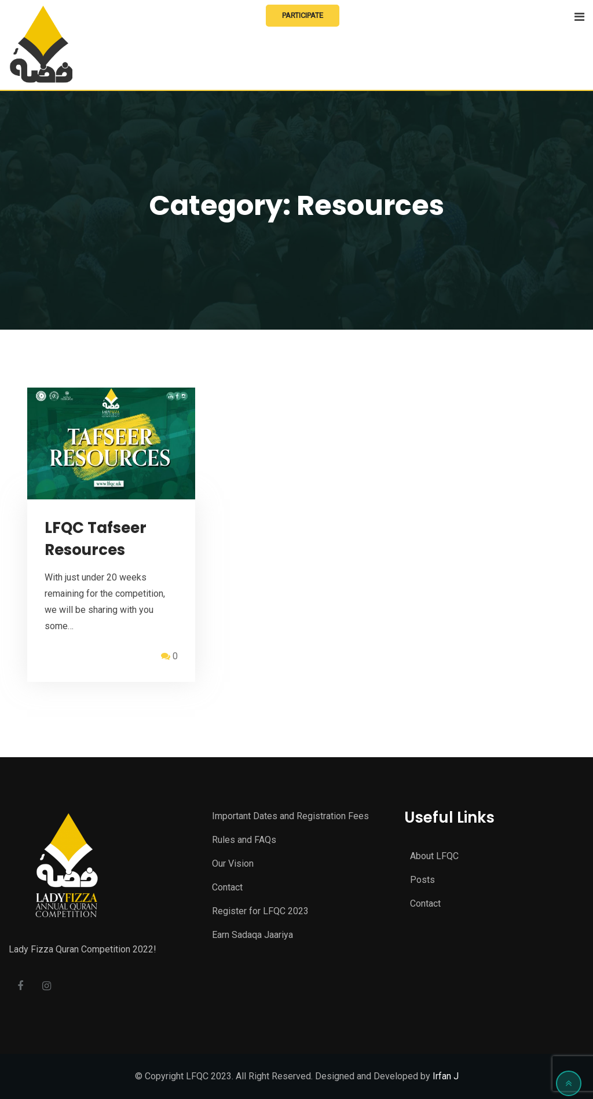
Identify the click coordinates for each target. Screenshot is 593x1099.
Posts (422, 879)
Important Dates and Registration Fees (290, 815)
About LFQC (434, 855)
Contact (227, 887)
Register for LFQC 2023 (260, 911)
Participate (302, 15)
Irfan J (446, 1076)
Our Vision (233, 863)
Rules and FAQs (244, 839)
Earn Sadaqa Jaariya (252, 934)
